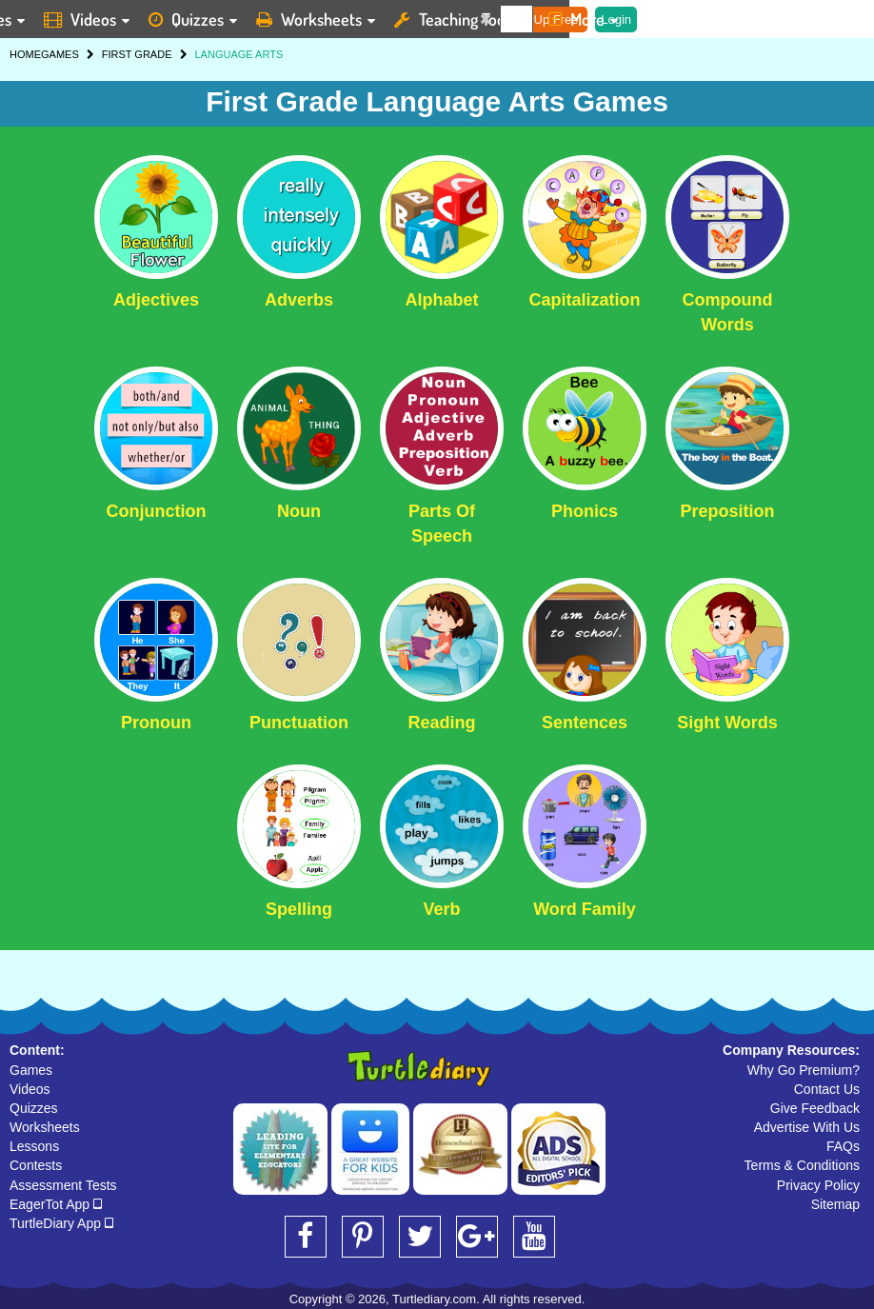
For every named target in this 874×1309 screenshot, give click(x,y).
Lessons (34, 1146)
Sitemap (835, 1204)
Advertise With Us (807, 1127)
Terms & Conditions (802, 1165)
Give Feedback (815, 1108)
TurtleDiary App (61, 1223)
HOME (25, 54)
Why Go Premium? (803, 1070)
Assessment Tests (63, 1185)
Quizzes (34, 1108)
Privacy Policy (818, 1185)
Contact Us (827, 1089)
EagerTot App (56, 1204)
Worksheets (45, 1127)
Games (31, 1070)
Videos (30, 1089)
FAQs (843, 1146)
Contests (36, 1165)
